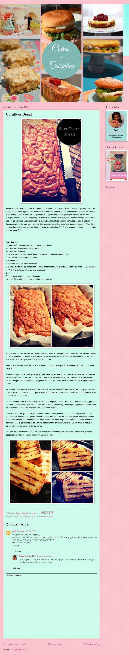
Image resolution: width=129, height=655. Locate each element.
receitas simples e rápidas (45, 516)
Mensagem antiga (91, 644)
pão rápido (32, 516)
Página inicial (54, 644)
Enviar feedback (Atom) (18, 649)
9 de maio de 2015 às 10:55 (26, 531)
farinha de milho (22, 516)
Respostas (18, 551)
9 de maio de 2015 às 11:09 (44, 556)
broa (14, 516)
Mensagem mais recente (14, 644)
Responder (15, 546)
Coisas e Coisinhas (25, 556)
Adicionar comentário (14, 575)
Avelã (14, 531)
